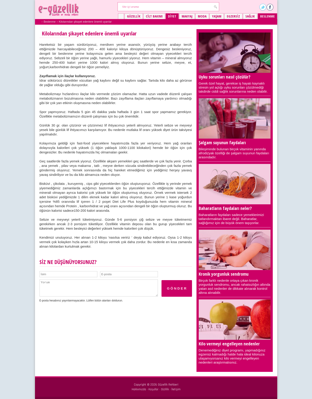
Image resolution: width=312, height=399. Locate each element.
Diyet (172, 16)
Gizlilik (165, 389)
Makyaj (187, 16)
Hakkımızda (139, 389)
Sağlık (250, 16)
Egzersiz (233, 16)
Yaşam (216, 16)
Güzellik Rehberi (168, 385)
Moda (202, 16)
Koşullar (153, 389)
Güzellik (133, 16)
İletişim (176, 389)
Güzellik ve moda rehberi (59, 9)
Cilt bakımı (154, 16)
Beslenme (267, 16)
